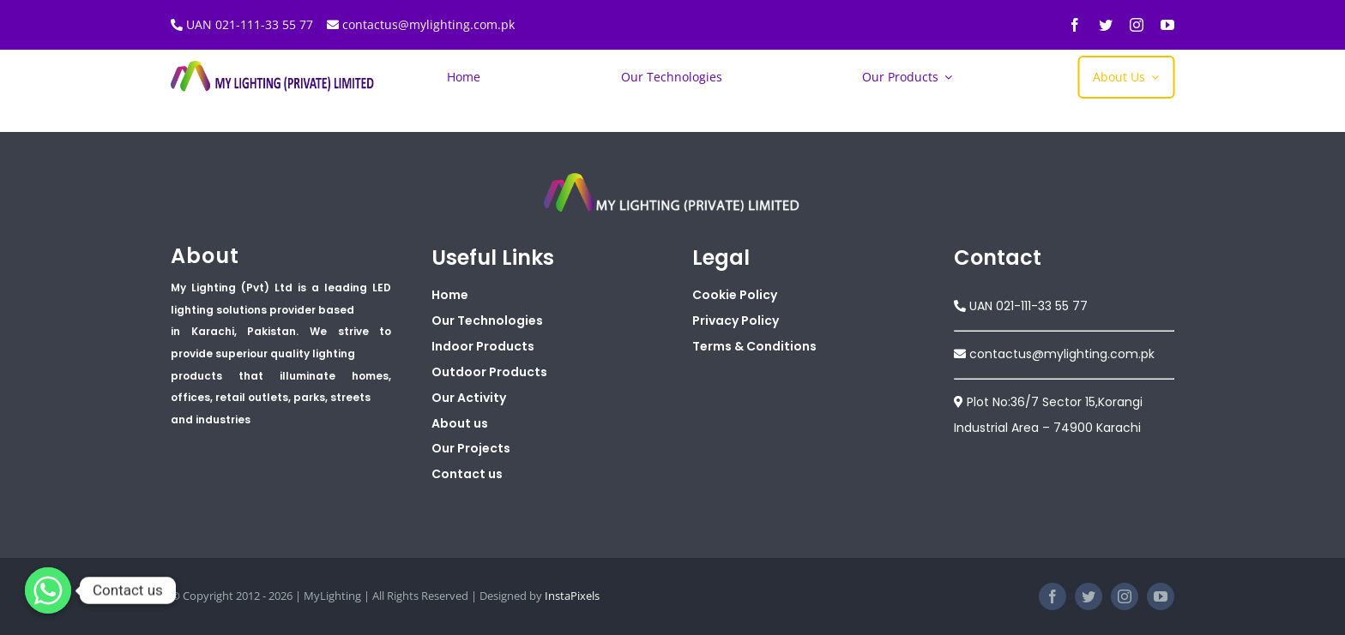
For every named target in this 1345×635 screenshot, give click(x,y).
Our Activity (468, 397)
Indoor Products (482, 346)
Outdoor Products (489, 371)
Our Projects (470, 448)
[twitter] (1106, 25)
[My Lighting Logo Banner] (274, 66)
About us (459, 423)
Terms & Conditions (754, 346)
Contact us (467, 473)
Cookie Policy (734, 294)
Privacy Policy (735, 320)
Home (449, 294)
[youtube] (1167, 25)
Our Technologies (487, 320)
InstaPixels (572, 595)
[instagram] (1136, 25)
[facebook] (1075, 25)
